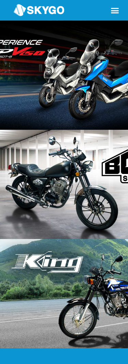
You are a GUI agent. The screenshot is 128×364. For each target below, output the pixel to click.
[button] (115, 10)
